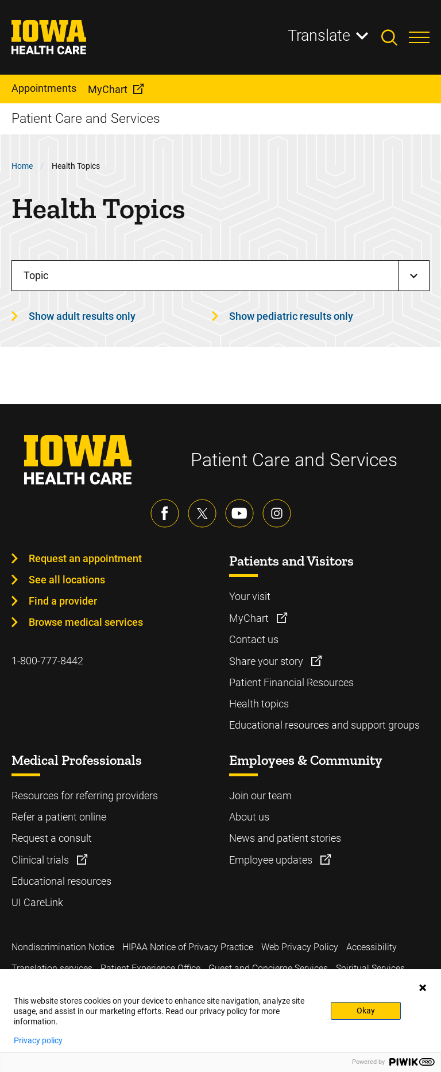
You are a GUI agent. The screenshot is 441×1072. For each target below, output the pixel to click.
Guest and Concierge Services (268, 968)
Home (22, 166)
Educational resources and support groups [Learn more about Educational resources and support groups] (324, 725)
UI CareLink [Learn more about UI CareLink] (37, 902)
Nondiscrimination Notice (62, 947)
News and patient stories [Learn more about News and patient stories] (285, 838)
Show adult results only (82, 316)
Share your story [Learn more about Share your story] (267, 661)
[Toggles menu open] (419, 37)
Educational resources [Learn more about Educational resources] (61, 881)
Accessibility (371, 947)
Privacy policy (38, 1040)
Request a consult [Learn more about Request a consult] (51, 838)
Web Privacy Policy (299, 947)
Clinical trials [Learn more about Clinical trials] (41, 860)
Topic (36, 275)
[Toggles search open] (395, 37)
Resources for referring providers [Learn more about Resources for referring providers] (84, 796)
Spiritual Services (370, 968)
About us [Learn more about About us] (249, 817)
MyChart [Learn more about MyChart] (250, 618)
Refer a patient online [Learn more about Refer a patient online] (58, 817)
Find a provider (63, 601)
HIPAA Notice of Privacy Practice (187, 947)
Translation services (51, 968)
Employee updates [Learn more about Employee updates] (272, 860)
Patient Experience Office (150, 968)
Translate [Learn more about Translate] (319, 35)
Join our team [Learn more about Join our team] (260, 796)
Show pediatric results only (291, 316)
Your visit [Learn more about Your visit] (249, 596)
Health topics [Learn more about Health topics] (259, 704)
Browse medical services (86, 622)
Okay (366, 1010)
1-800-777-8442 (47, 661)
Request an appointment (85, 558)
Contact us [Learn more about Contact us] (253, 639)
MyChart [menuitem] (107, 89)
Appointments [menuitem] (43, 88)
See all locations (67, 580)
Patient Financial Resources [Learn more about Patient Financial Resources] (291, 682)
